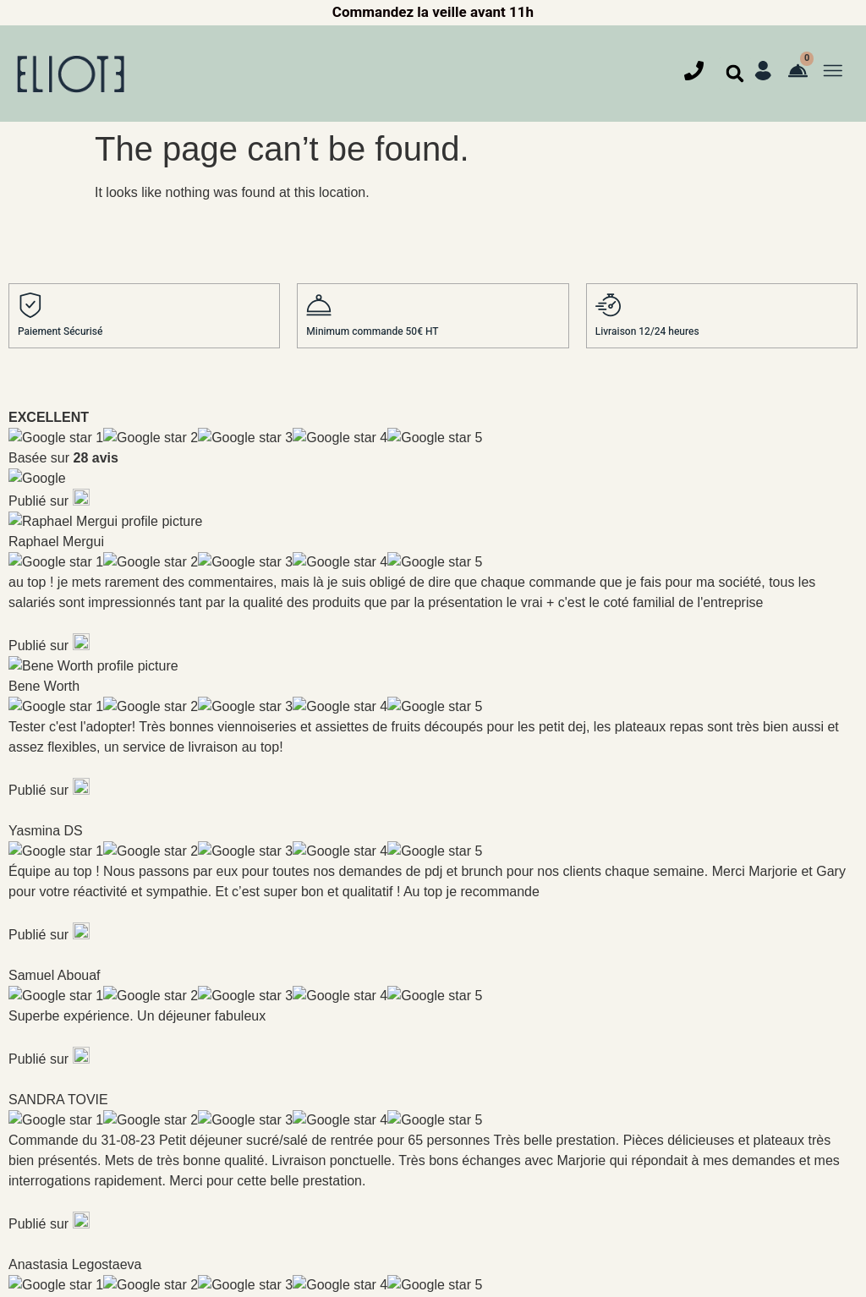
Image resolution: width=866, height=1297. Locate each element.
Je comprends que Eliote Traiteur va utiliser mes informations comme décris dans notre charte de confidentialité (629, 781)
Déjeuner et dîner (52, 1032)
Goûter (26, 1071)
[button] (735, 73)
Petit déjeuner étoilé (60, 993)
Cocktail (30, 1110)
